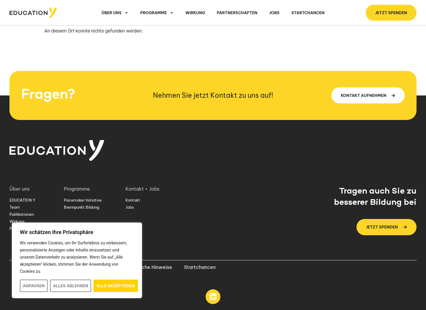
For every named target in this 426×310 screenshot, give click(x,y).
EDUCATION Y (22, 200)
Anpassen (34, 285)
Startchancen (308, 12)
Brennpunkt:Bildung (81, 207)
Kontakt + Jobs (143, 189)
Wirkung (195, 12)
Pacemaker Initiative (83, 200)
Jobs (274, 12)
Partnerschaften (237, 12)
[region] (77, 260)
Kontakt (132, 200)
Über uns (114, 13)
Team (14, 207)
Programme (157, 13)
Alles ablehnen (70, 285)
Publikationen (21, 214)
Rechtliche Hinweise (149, 267)
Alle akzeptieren (115, 285)
